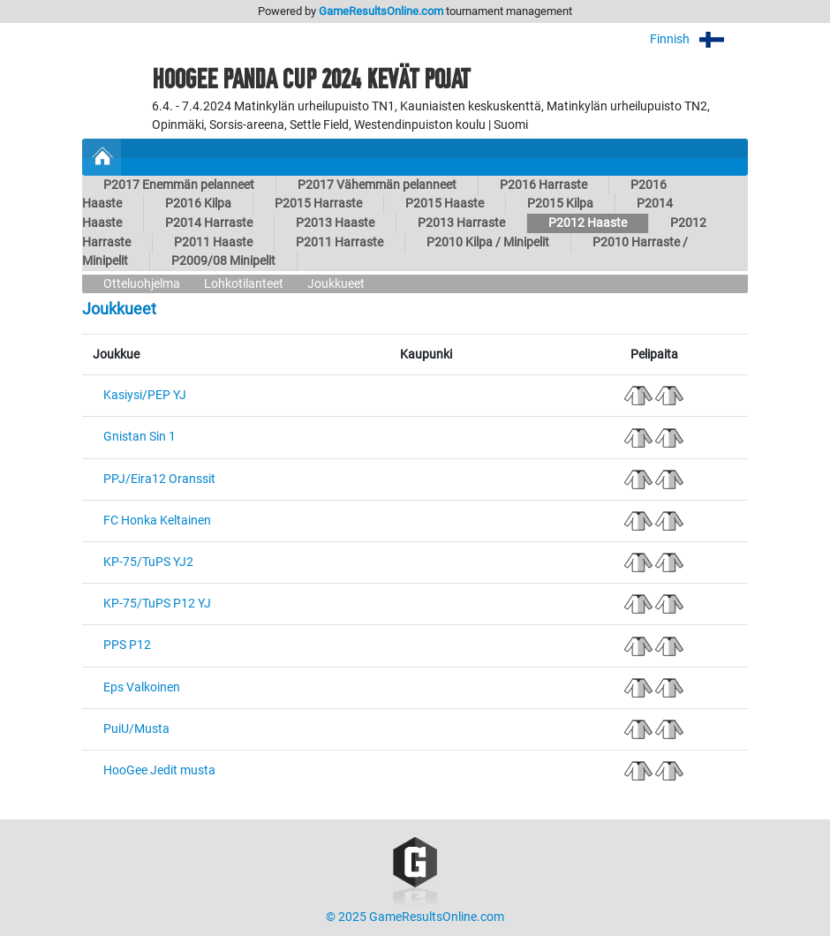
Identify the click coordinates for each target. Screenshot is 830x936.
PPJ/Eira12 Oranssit (159, 479)
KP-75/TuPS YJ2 (148, 562)
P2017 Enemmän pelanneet (178, 184)
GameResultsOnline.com (381, 11)
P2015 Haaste (444, 203)
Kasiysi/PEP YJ (144, 395)
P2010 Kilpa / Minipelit (487, 242)
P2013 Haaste (335, 222)
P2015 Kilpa (560, 203)
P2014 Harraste (209, 222)
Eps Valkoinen (141, 687)
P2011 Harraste (339, 242)
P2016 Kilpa (198, 203)
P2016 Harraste (543, 184)
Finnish (699, 39)
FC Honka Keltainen (157, 520)
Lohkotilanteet (243, 283)
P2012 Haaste (587, 222)
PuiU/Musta (136, 728)
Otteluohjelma (141, 283)
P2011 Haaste (213, 242)
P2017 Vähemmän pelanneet (377, 184)
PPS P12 (127, 645)
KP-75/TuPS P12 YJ (157, 603)
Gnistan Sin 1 (139, 436)
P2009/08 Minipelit (223, 260)
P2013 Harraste (461, 222)
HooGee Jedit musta (159, 770)
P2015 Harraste (318, 203)
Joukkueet (336, 283)
